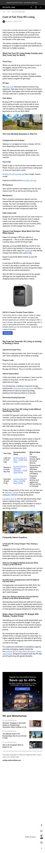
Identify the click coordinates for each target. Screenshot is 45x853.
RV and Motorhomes (9, 720)
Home (4, 11)
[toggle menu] (40, 7)
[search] (31, 7)
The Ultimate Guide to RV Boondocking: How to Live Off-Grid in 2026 (14, 736)
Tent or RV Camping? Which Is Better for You (13, 746)
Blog (8, 11)
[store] (36, 7)
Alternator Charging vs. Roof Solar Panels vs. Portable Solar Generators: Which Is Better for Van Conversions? (15, 725)
